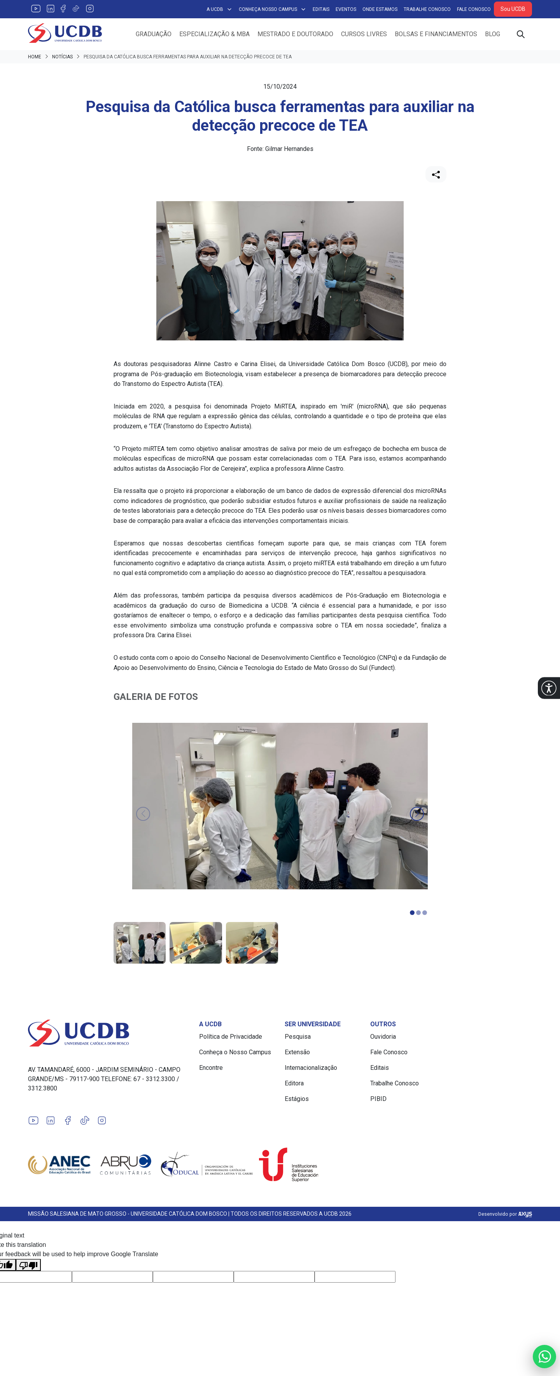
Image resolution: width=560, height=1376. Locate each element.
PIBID (378, 1099)
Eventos (346, 9)
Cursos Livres (364, 34)
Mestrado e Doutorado (295, 34)
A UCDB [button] (219, 9)
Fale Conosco (474, 9)
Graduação (154, 34)
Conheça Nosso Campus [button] (272, 9)
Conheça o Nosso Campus (235, 1052)
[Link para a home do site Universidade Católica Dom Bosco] (109, 1033)
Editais (321, 9)
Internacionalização (311, 1067)
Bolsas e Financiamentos (436, 34)
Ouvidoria (383, 1036)
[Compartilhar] (435, 174)
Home (34, 57)
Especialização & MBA (214, 34)
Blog (492, 34)
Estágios (297, 1099)
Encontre (211, 1067)
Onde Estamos (379, 9)
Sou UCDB (512, 9)
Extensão (297, 1052)
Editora (294, 1083)
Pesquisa (298, 1036)
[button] (549, 688)
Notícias (62, 57)
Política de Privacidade (230, 1036)
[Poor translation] (28, 1265)
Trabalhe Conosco (427, 9)
